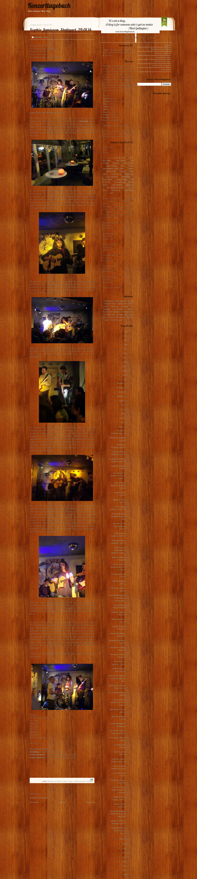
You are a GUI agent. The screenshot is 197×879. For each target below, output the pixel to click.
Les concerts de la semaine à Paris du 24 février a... (118, 475)
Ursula (105, 115)
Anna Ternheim (128, 163)
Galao (65, 781)
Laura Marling (117, 185)
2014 (124, 379)
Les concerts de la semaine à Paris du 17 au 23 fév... (118, 567)
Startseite (62, 802)
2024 (125, 336)
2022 (126, 344)
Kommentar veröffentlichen (39, 798)
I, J (131, 50)
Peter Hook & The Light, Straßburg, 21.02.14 (119, 526)
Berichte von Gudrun (55, 781)
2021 (125, 349)
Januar (122, 839)
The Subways (120, 317)
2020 (125, 353)
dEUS (130, 303)
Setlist (70, 781)
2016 (124, 371)
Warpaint (116, 163)
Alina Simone (108, 301)
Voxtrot (106, 320)
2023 (125, 340)
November (120, 387)
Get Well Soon (119, 158)
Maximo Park (111, 171)
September (120, 396)
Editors (131, 168)
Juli (123, 405)
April (122, 418)
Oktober (121, 392)
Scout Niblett (107, 179)
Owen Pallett (129, 190)
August (122, 401)
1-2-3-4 (117, 287)
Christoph (106, 101)
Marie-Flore (126, 177)
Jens (104, 112)
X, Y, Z (108, 55)
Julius (105, 104)
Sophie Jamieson (37, 754)
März (122, 422)
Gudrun (105, 106)
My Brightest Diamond (115, 187)
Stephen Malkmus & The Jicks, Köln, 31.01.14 (118, 830)
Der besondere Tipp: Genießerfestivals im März (118, 516)
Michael (105, 117)
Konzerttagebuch (48, 6)
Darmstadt (83, 121)
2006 (125, 874)
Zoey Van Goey (116, 320)
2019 (124, 357)
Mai (122, 414)
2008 (124, 866)
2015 (124, 375)
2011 (124, 853)
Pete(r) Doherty (111, 166)
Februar (121, 427)
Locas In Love (116, 174)
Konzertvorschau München (162, 65)
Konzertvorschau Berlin (163, 61)
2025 (126, 331)
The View (130, 317)
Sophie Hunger (121, 179)
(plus (122, 166)
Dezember (120, 383)
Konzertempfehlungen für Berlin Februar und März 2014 (117, 813)
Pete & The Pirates (114, 312)
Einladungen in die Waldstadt (161, 49)
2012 (124, 848)
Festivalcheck (166, 69)
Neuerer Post (34, 802)
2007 (124, 870)
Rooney (111, 317)
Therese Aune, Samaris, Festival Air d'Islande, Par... (117, 678)
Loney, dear (129, 174)
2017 (124, 366)
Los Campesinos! (112, 177)
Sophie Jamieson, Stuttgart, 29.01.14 (60, 29)
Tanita (105, 109)
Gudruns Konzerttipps (163, 57)
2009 (124, 861)
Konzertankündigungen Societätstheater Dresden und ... (117, 597)
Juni (122, 409)
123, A (106, 50)
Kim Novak (116, 190)
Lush (111, 193)
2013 (124, 844)
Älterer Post (90, 802)
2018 (124, 362)
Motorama (130, 185)
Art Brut (131, 301)
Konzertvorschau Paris (163, 53)
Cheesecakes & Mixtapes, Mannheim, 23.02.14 (117, 485)
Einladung (34, 752)
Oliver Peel (107, 98)
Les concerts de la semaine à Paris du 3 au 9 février (118, 789)
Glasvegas (124, 306)
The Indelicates (119, 182)
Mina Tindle (119, 168)
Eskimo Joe (114, 306)
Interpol (122, 171)
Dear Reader (121, 160)
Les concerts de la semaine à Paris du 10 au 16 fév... (118, 702)
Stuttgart (90, 781)
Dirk (104, 120)
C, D (115, 50)
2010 (124, 857)
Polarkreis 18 (122, 314)
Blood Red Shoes (110, 303)
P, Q (118, 53)
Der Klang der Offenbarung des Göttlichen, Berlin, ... (118, 550)
